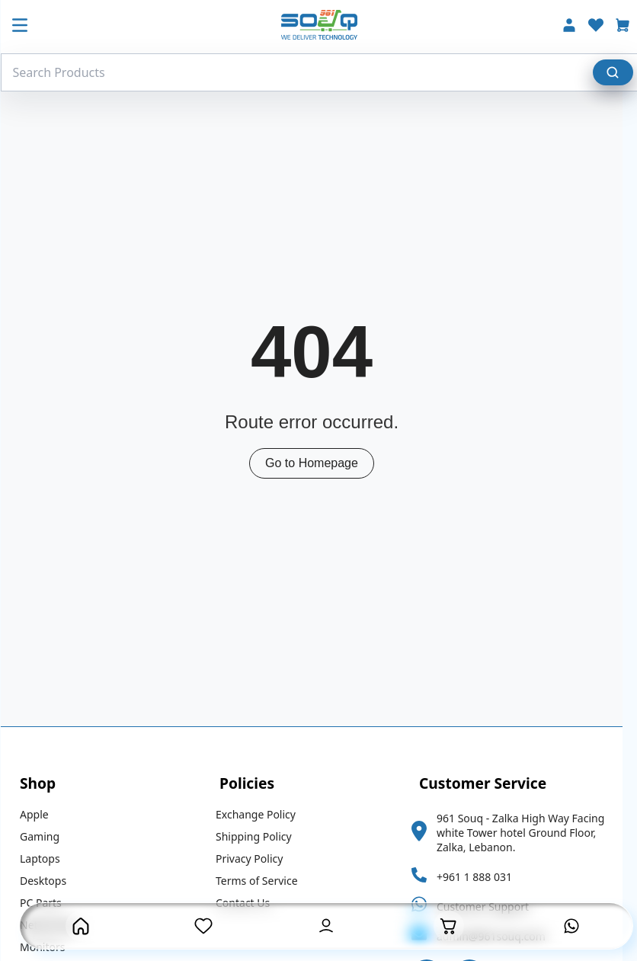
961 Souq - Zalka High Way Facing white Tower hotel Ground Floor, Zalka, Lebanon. (527, 832)
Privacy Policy (256, 858)
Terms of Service (263, 880)
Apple (41, 814)
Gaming (46, 836)
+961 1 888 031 (481, 877)
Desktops (50, 880)
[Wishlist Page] (203, 926)
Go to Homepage (318, 462)
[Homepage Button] (81, 926)
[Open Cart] (449, 926)
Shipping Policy (260, 836)
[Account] (576, 27)
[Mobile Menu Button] (26, 26)
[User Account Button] (326, 926)
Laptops (47, 858)
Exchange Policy (262, 814)
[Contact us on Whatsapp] (571, 926)
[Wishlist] (602, 27)
